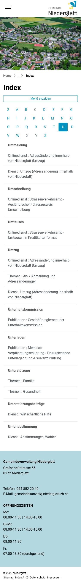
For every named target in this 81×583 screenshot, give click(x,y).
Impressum (54, 577)
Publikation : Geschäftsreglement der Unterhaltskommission (36, 322)
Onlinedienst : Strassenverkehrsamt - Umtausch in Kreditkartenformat (36, 235)
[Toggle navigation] (8, 8)
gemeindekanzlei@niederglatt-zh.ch (41, 494)
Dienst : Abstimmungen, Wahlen (32, 437)
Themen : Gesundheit (24, 391)
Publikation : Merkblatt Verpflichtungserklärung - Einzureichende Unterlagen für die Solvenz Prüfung (39, 353)
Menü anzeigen (40, 98)
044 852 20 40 (27, 489)
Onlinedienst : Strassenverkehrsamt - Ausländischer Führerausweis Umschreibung (36, 204)
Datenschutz (37, 577)
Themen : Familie (21, 381)
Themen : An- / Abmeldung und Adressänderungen (32, 278)
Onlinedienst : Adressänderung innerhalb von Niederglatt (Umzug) (39, 158)
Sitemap (8, 577)
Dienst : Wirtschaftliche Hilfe (29, 414)
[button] (16, 8)
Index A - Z (21, 577)
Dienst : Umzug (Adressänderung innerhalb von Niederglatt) (40, 174)
